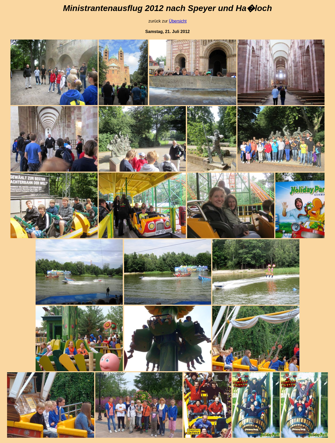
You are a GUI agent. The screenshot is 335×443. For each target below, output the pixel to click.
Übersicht (178, 21)
